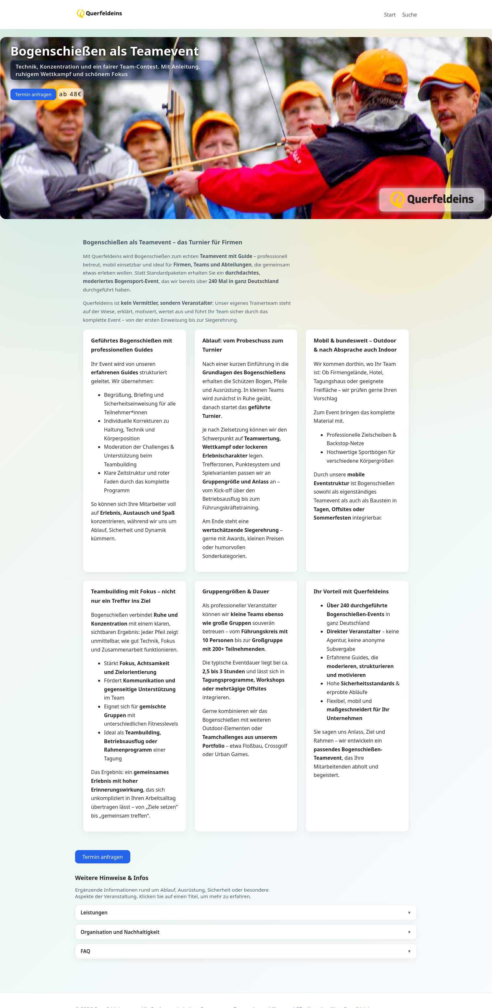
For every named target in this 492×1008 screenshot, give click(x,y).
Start (390, 14)
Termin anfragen (33, 94)
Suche (409, 14)
